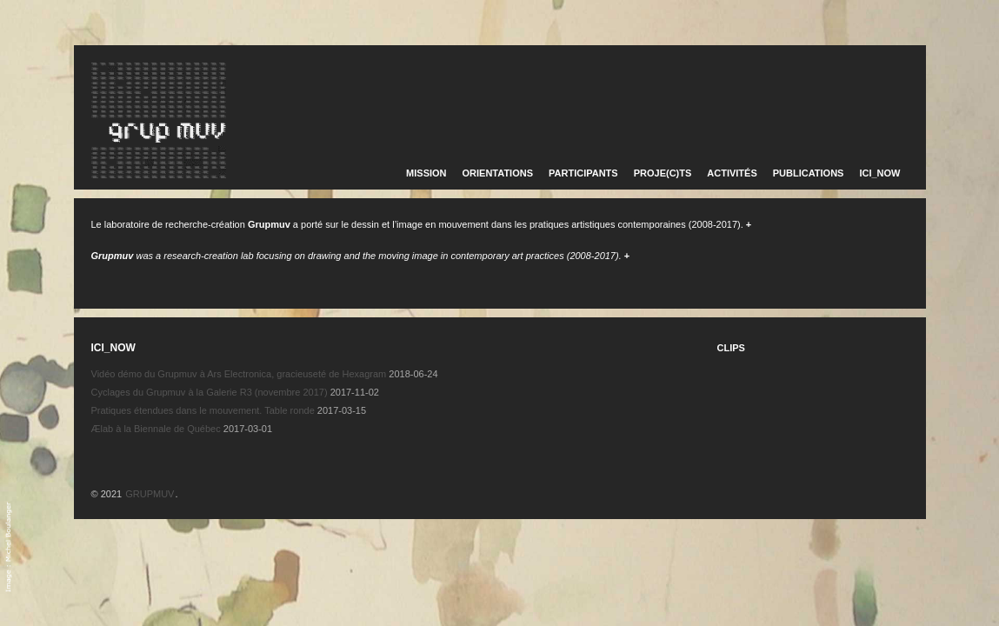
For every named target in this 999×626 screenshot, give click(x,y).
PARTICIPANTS (583, 173)
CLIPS (731, 348)
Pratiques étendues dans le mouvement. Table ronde (203, 410)
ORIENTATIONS (498, 173)
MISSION (426, 173)
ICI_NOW (879, 173)
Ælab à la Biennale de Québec (156, 428)
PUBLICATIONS (808, 173)
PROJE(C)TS (663, 173)
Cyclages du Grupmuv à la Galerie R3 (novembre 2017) (209, 392)
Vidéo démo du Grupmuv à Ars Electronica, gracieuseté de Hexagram (239, 374)
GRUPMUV (149, 494)
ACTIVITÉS (731, 173)
